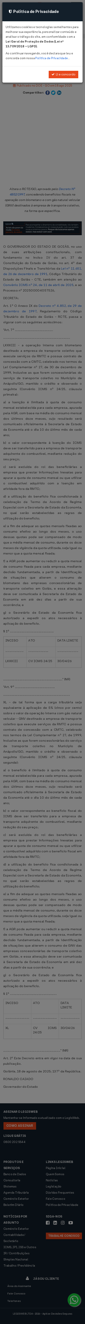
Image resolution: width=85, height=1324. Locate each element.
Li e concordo (63, 74)
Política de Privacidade (51, 58)
